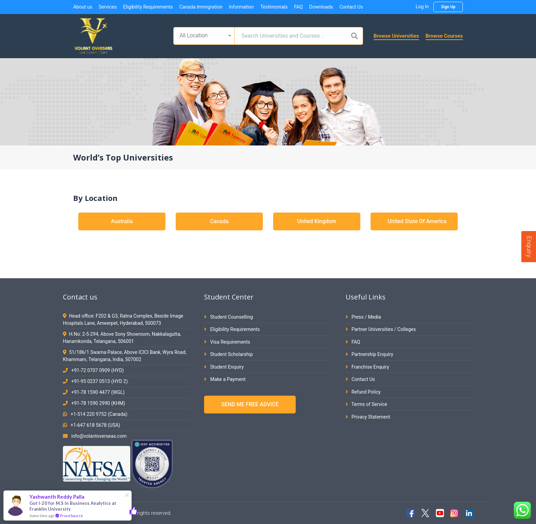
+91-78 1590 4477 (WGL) (97, 392)
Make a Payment (224, 379)
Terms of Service (366, 404)
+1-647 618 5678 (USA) (95, 425)
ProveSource (71, 515)
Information (241, 7)
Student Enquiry (223, 367)
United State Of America (417, 221)
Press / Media (363, 317)
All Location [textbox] (194, 35)
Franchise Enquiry (367, 367)
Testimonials (273, 7)
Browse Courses (444, 36)
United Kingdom (316, 221)
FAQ (298, 7)
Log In (422, 6)
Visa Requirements (227, 342)
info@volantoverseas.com (98, 436)
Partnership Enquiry (369, 354)
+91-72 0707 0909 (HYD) (97, 370)
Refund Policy (363, 392)
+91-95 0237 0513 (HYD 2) (99, 381)
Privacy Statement (368, 417)
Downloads (321, 7)
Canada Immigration (200, 7)
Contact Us (351, 7)
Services (108, 7)
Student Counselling (228, 317)
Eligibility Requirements (148, 7)
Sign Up (448, 6)
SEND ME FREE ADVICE (250, 404)
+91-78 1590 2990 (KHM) (98, 403)
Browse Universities (396, 36)
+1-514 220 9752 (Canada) (98, 414)
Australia (122, 221)
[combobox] (204, 36)
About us (82, 7)
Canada (219, 221)
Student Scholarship (228, 354)
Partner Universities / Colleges (381, 329)
